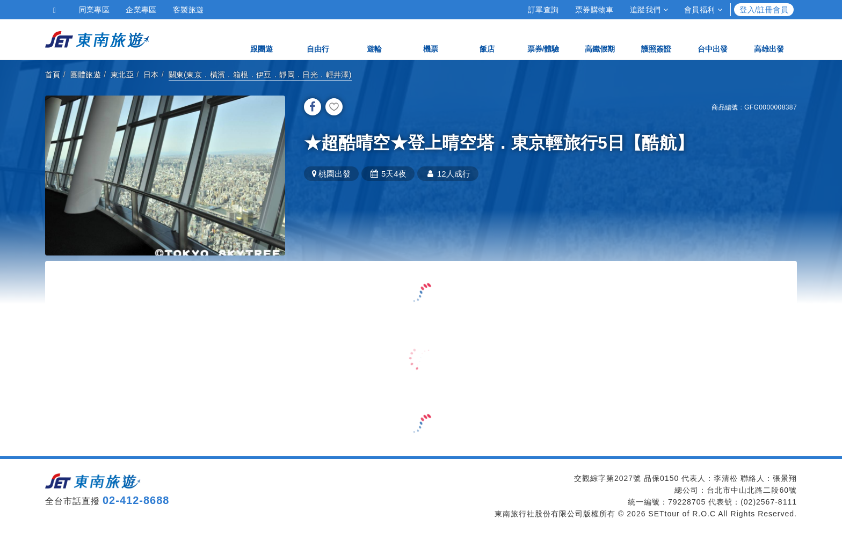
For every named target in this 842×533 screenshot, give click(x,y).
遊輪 (374, 39)
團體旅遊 (85, 74)
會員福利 (703, 9)
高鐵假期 (600, 39)
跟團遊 (261, 39)
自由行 (318, 39)
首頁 (53, 74)
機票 (430, 39)
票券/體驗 (543, 39)
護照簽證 (656, 39)
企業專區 (141, 9)
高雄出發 (769, 39)
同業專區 (94, 9)
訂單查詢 (543, 9)
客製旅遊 (188, 9)
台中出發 (713, 39)
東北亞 (122, 74)
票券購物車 (594, 9)
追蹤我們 (649, 9)
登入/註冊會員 (763, 9)
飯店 (487, 39)
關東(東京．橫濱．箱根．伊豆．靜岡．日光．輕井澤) (260, 74)
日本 (151, 74)
